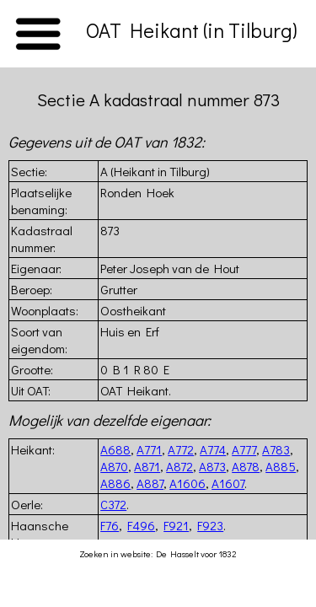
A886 (115, 483)
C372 (113, 504)
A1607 (228, 483)
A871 (147, 466)
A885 (280, 466)
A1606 (187, 483)
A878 (246, 466)
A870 (114, 466)
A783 (276, 449)
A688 (115, 449)
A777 (244, 449)
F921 (176, 525)
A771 (149, 449)
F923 (210, 525)
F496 (141, 525)
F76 (109, 525)
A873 (212, 466)
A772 (181, 449)
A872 (179, 466)
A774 (213, 449)
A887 (150, 483)
